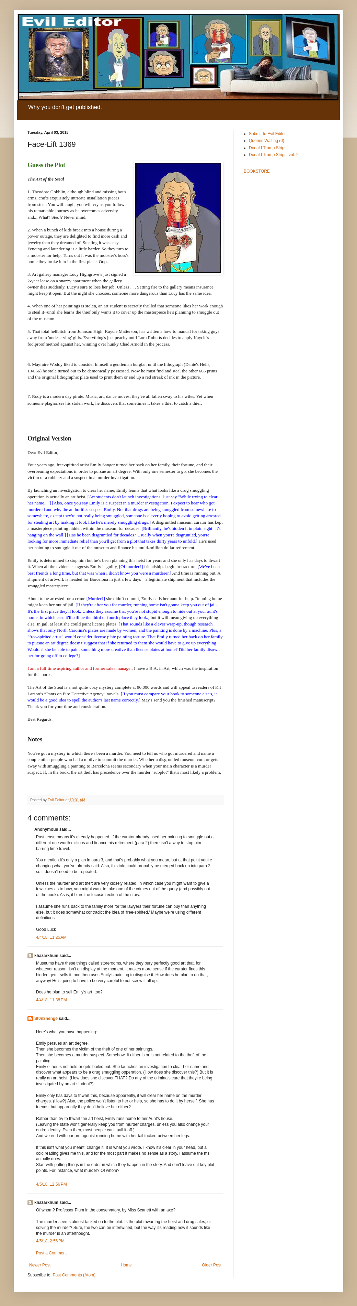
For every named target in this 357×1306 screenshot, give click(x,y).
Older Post (211, 1265)
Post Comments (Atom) (74, 1275)
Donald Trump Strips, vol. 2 (274, 154)
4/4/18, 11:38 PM (51, 1000)
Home (126, 1265)
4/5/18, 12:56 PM (51, 1184)
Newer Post (39, 1265)
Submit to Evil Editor (267, 133)
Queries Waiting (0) (266, 140)
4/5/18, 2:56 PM (50, 1241)
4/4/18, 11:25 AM (51, 937)
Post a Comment (51, 1253)
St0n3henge (46, 1018)
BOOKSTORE (257, 171)
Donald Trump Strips (267, 147)
